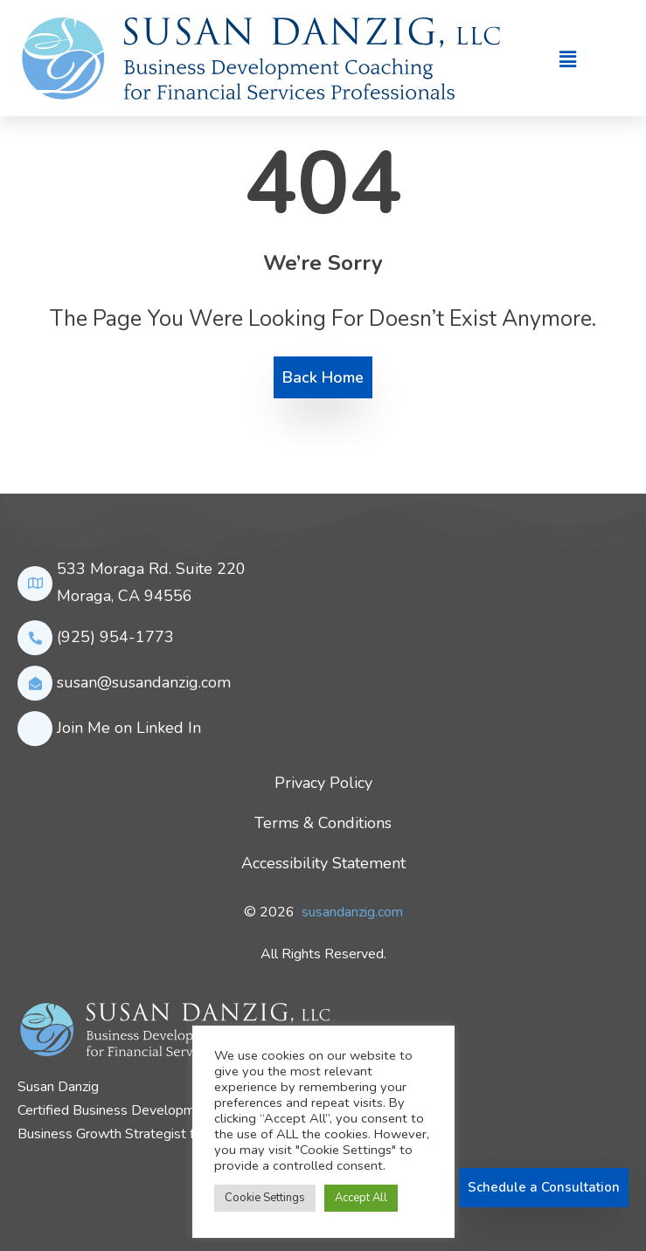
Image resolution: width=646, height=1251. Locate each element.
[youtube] (88, 1188)
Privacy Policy (323, 782)
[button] (567, 60)
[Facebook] (20, 1188)
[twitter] (65, 1188)
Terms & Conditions (323, 822)
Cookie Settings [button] (265, 1198)
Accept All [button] (361, 1198)
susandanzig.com (352, 912)
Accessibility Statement (323, 863)
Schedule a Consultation (544, 1187)
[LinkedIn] (42, 1188)
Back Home (323, 377)
